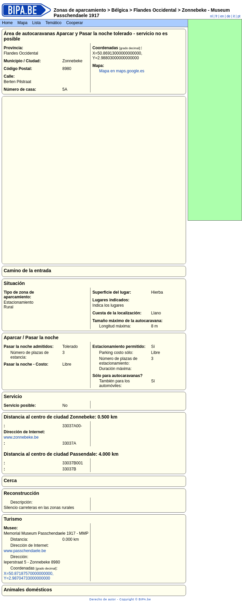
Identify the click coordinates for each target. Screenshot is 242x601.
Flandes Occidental (155, 10)
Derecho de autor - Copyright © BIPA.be (120, 599)
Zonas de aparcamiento (80, 10)
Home (7, 22)
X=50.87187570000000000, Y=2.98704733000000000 (28, 576)
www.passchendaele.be (25, 550)
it (234, 16)
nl (211, 16)
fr (217, 16)
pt (239, 16)
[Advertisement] (215, 119)
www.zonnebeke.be (21, 437)
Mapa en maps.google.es (121, 71)
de (228, 16)
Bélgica (119, 10)
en (222, 16)
